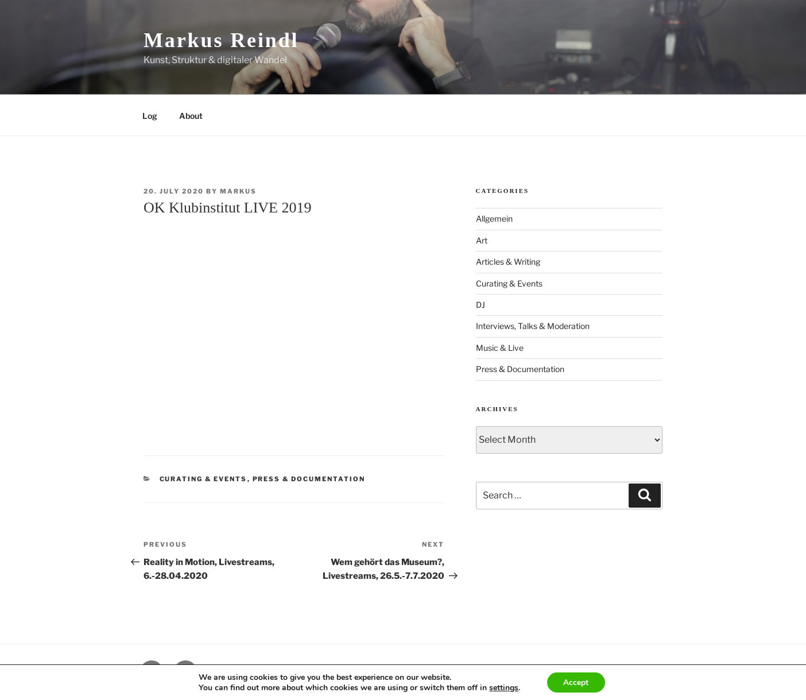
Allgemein (494, 218)
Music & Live (500, 348)
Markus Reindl (221, 40)
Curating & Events (203, 479)
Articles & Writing (508, 261)
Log (149, 116)
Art (481, 240)
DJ (480, 305)
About (191, 116)
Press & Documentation (309, 479)
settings (503, 687)
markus (238, 191)
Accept (575, 681)
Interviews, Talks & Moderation (533, 326)
